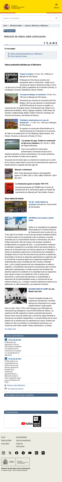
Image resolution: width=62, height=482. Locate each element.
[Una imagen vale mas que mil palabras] (31, 403)
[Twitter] (48, 43)
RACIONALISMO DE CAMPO (38, 289)
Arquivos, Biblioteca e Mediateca (36, 26)
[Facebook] (45, 43)
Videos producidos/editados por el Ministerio (26, 54)
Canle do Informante (20, 444)
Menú (56, 7)
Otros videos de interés (18, 56)
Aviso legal (5, 443)
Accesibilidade (21, 437)
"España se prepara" (27, 74)
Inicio (5, 26)
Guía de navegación (23, 440)
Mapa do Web (6, 440)
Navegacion (9, 31)
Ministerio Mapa (16, 26)
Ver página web (10, 329)
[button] (56, 5)
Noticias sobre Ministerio (16, 385)
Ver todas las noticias (14, 389)
